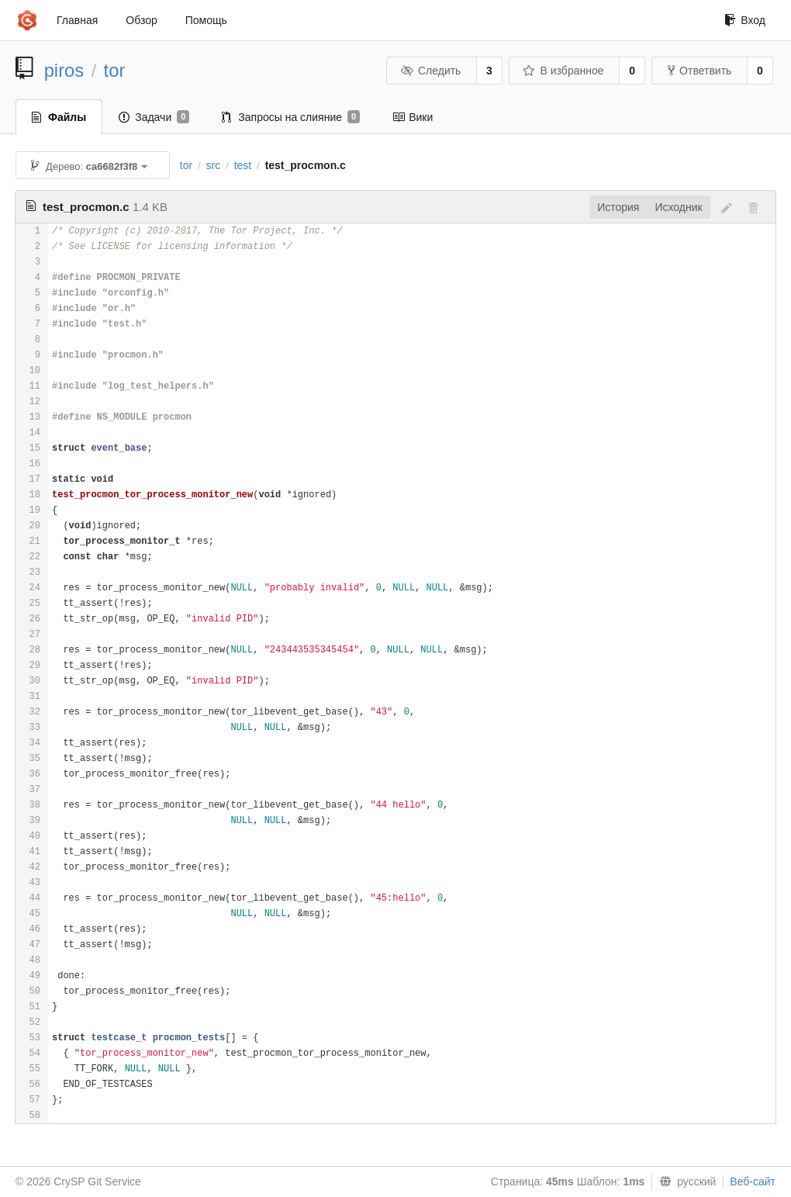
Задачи (154, 117)
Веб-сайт (752, 1181)
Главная (77, 20)
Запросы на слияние (291, 117)
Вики (412, 117)
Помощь (206, 20)
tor (115, 70)
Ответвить (699, 70)
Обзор (141, 20)
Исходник (678, 207)
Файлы (59, 117)
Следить (430, 70)
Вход (744, 20)
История (618, 207)
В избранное (563, 70)
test (243, 165)
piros (64, 70)
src (213, 165)
